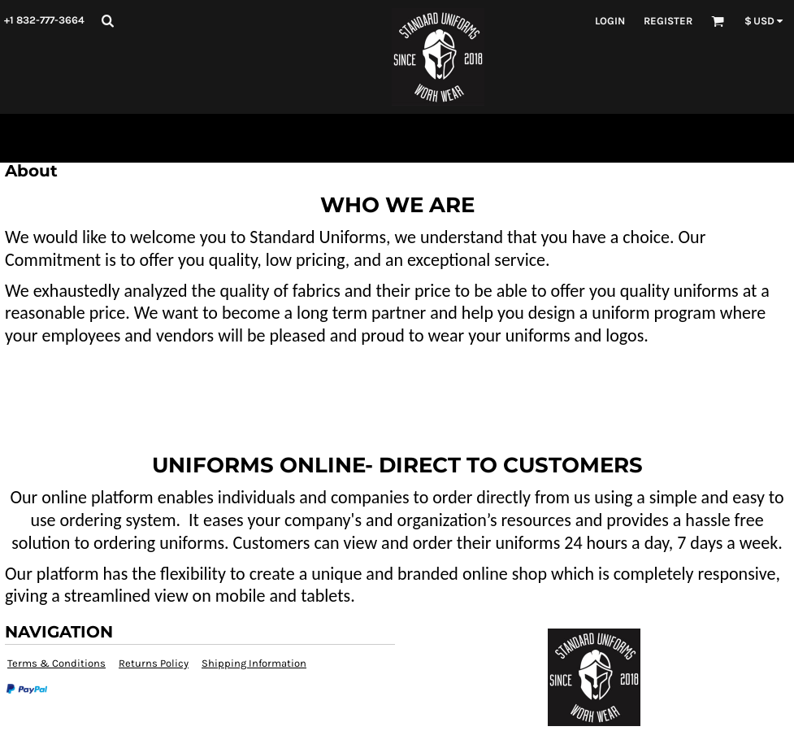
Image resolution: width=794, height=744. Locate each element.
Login (610, 21)
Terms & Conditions (56, 663)
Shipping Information (254, 663)
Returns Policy (154, 663)
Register (668, 21)
